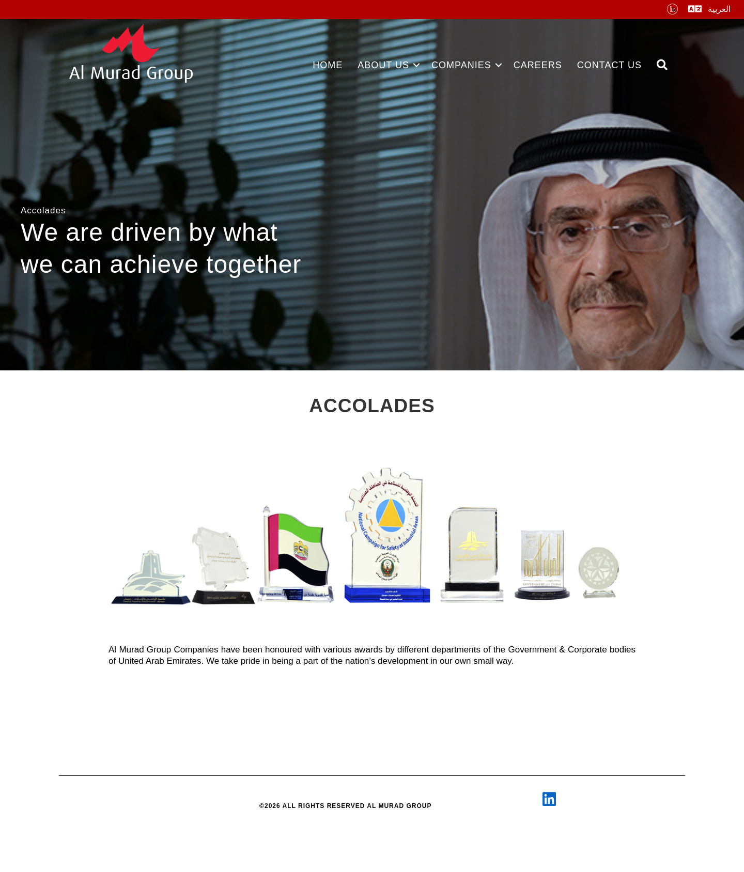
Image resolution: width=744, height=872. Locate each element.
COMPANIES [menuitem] (461, 65)
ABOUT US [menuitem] (383, 65)
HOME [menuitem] (328, 65)
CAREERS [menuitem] (538, 65)
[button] (416, 65)
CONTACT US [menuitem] (609, 65)
